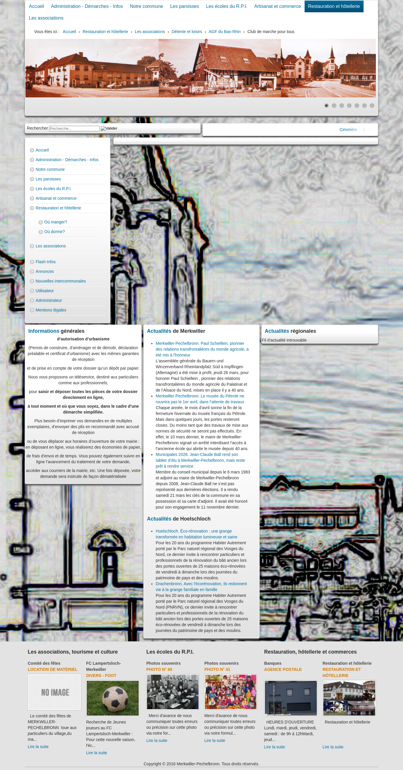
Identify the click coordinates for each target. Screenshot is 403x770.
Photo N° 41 (217, 669)
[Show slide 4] (349, 105)
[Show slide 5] (357, 105)
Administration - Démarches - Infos (87, 6)
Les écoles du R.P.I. (226, 6)
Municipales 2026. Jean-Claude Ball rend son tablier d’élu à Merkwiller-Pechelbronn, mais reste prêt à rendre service (200, 460)
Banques (273, 663)
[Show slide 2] (334, 105)
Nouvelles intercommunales (61, 281)
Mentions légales (51, 310)
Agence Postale (283, 669)
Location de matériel (52, 669)
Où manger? (55, 222)
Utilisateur (45, 290)
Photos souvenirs (163, 663)
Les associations (46, 17)
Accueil (36, 6)
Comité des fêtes (44, 663)
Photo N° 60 (159, 669)
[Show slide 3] (341, 105)
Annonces (45, 271)
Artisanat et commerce (277, 6)
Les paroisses (184, 6)
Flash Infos (45, 261)
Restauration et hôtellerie (334, 6)
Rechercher (37, 128)
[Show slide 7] (372, 105)
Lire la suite (38, 746)
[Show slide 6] (364, 105)
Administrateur (49, 300)
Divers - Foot (101, 675)
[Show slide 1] (326, 105)
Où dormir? (54, 231)
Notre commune (146, 6)
